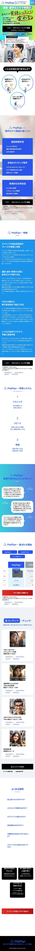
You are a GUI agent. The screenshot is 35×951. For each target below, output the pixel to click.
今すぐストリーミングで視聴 (17, 202)
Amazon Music (19, 211)
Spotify (6, 213)
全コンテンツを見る (17, 767)
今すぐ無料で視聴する (20, 593)
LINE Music (15, 213)
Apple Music (7, 211)
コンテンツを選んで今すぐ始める (17, 911)
